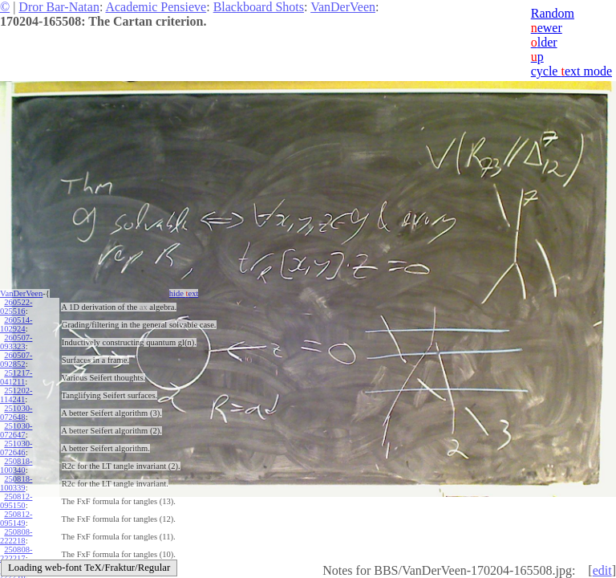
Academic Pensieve (155, 7)
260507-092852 (16, 359)
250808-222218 (16, 536)
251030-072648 (16, 412)
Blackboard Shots (258, 7)
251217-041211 (16, 377)
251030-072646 (16, 448)
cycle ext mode (571, 71)
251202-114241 (16, 395)
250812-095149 (16, 518)
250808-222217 (16, 554)
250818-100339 (16, 483)
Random (552, 13)
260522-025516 (16, 306)
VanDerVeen (342, 7)
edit (602, 570)
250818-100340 (16, 465)
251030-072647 (16, 430)
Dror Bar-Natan (58, 7)
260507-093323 (16, 342)
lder (544, 42)
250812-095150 (16, 501)
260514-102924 (16, 324)
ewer (546, 28)
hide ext (184, 293)
